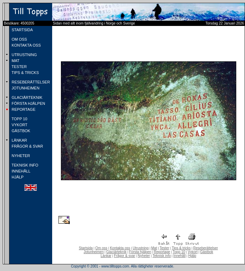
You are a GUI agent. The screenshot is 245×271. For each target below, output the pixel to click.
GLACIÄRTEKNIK (26, 97)
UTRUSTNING (23, 55)
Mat (154, 248)
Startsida (85, 248)
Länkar (106, 256)
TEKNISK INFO (24, 165)
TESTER (18, 67)
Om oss (101, 248)
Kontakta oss (120, 248)
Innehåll (179, 256)
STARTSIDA (21, 30)
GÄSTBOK (20, 131)
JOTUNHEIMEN (25, 88)
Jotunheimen (94, 252)
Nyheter (144, 256)
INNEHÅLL (20, 171)
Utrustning (141, 248)
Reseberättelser (205, 248)
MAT (14, 61)
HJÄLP (16, 177)
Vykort (192, 252)
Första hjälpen (140, 252)
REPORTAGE (22, 109)
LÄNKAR (18, 140)
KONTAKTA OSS (25, 45)
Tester (164, 248)
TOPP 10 (18, 119)
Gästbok (206, 252)
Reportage (162, 252)
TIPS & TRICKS (24, 72)
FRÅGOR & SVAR (26, 146)
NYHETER (20, 156)
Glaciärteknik (116, 252)
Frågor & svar (124, 256)
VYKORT (18, 125)
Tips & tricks (181, 248)
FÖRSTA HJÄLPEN (27, 103)
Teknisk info (162, 256)
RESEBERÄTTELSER (30, 82)
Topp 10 (179, 252)
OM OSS (18, 39)
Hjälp (192, 256)
